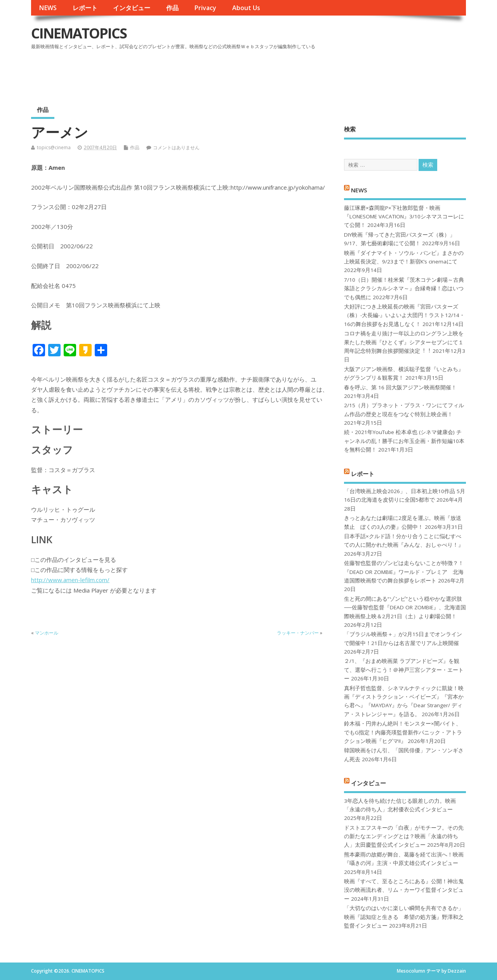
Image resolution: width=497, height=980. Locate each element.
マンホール (46, 633)
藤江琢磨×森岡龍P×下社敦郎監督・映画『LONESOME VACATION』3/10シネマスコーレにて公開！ (404, 216)
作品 (172, 7)
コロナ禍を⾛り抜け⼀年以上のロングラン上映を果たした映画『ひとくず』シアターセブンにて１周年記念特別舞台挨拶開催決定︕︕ (404, 342)
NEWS (48, 7)
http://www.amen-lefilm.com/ (70, 580)
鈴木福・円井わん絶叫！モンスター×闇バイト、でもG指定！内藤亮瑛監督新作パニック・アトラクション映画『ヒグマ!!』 (403, 732)
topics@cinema (54, 147)
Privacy (205, 7)
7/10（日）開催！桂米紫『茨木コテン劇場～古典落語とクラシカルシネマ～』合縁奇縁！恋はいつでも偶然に (404, 288)
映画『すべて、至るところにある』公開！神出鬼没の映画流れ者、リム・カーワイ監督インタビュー (404, 890)
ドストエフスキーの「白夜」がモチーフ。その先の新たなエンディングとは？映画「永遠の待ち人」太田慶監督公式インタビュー (404, 836)
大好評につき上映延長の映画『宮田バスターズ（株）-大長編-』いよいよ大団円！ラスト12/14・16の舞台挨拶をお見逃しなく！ (404, 315)
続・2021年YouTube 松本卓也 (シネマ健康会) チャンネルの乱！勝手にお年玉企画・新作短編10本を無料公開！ (404, 441)
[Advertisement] (318, 73)
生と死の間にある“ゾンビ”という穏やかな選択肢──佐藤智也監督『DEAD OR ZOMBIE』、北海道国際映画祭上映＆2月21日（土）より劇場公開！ (405, 607)
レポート (85, 7)
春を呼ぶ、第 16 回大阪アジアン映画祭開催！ (400, 387)
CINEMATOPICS (79, 33)
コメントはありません (176, 147)
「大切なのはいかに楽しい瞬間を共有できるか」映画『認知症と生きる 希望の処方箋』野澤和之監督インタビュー (404, 917)
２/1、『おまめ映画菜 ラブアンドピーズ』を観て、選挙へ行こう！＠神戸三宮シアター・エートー (404, 669)
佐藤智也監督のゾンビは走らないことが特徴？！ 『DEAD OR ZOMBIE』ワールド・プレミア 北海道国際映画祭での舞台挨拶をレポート (404, 572)
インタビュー (131, 7)
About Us (246, 7)
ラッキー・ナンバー (298, 633)
